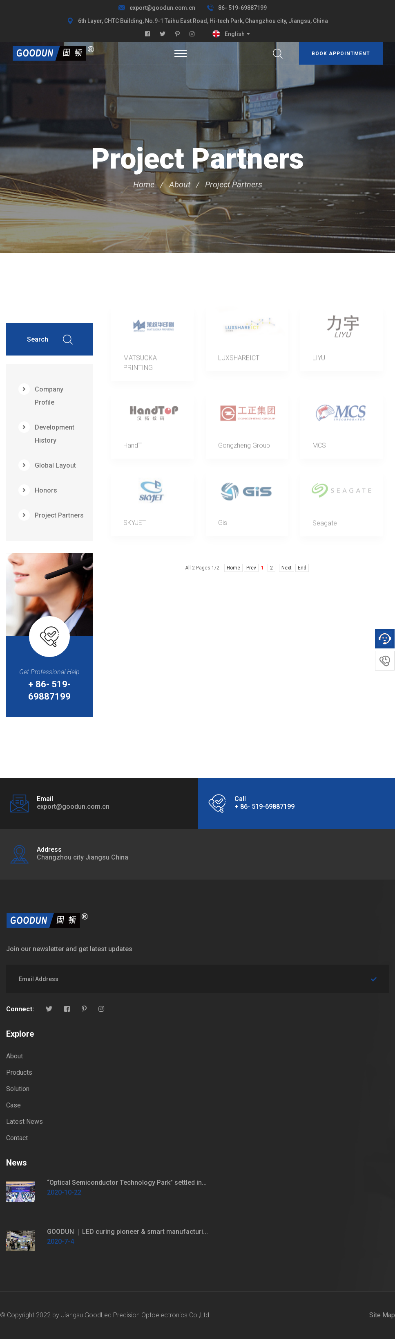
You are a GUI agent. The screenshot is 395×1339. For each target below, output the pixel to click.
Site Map (382, 1315)
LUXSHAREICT (238, 361)
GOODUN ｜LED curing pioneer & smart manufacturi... (127, 1231)
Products (19, 1072)
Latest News (24, 1121)
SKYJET (134, 525)
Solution (17, 1089)
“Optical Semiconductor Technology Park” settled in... (127, 1182)
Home (143, 184)
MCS (319, 448)
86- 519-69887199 (242, 8)
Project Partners (233, 184)
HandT (132, 448)
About (179, 184)
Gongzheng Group (244, 448)
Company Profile (40, 394)
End (302, 568)
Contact (17, 1138)
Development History (46, 432)
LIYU (318, 361)
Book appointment (341, 53)
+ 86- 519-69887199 (49, 690)
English (235, 34)
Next (286, 568)
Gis (222, 525)
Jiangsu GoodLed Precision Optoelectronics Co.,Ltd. (136, 1315)
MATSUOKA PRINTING (140, 365)
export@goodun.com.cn (162, 8)
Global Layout (47, 465)
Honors (37, 490)
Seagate (324, 526)
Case (13, 1105)
